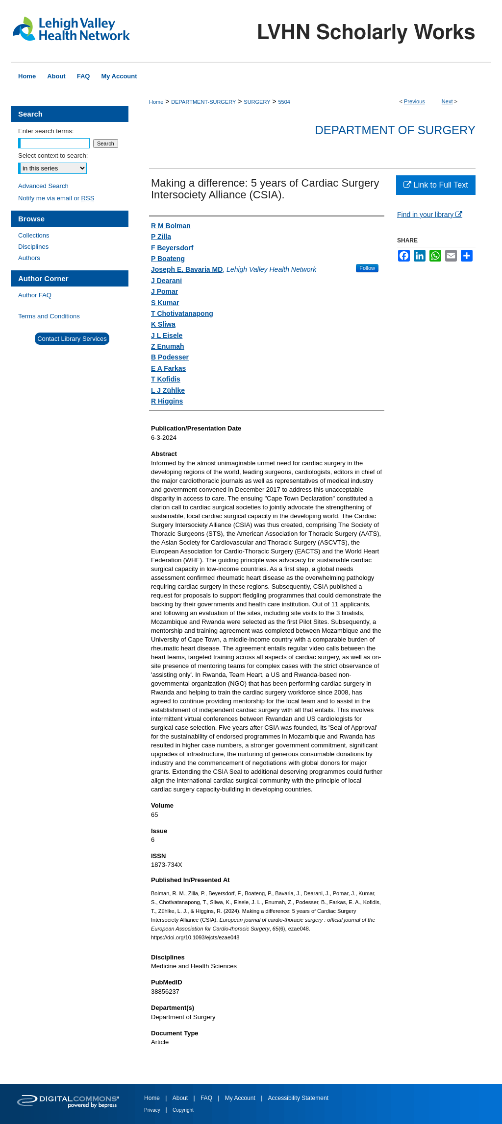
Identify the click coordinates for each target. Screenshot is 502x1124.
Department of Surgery (395, 130)
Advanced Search (43, 186)
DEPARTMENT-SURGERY (203, 102)
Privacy (153, 1110)
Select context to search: (53, 155)
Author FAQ (34, 295)
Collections (34, 235)
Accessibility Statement (298, 1098)
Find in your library (429, 214)
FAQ (207, 1098)
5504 (284, 102)
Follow (367, 268)
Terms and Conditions (49, 316)
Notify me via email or (56, 198)
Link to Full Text (435, 185)
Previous (414, 101)
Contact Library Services (72, 338)
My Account (241, 1098)
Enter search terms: (46, 131)
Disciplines (33, 246)
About (181, 1098)
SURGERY (257, 102)
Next (447, 101)
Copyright (183, 1110)
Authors (29, 258)
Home (156, 102)
